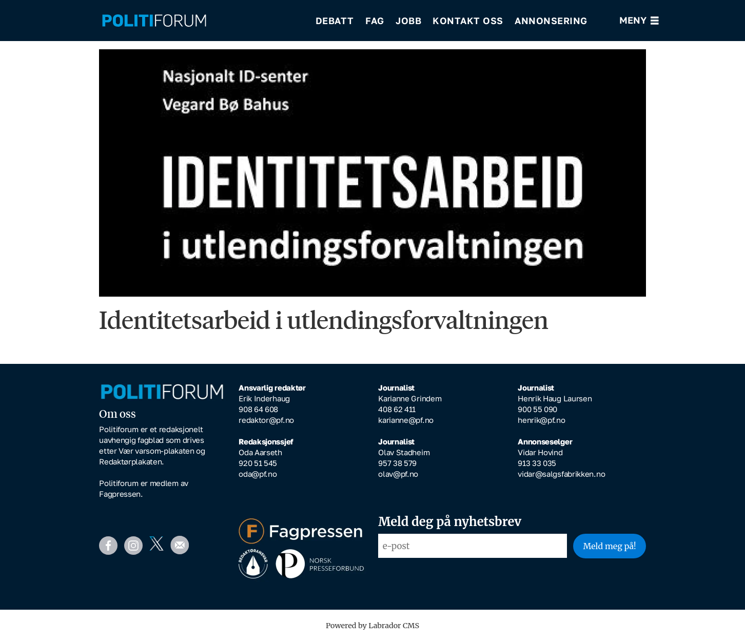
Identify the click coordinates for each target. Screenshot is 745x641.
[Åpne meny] (639, 21)
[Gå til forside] (154, 20)
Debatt (335, 20)
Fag (374, 20)
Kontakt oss (468, 20)
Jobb (408, 20)
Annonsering (551, 20)
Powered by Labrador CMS (372, 625)
